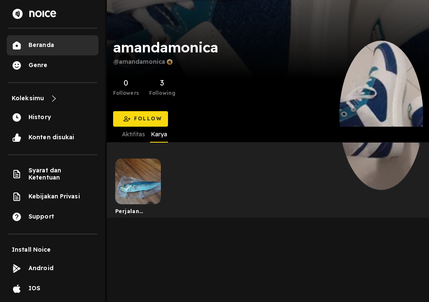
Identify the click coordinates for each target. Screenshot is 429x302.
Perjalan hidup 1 (127, 213)
